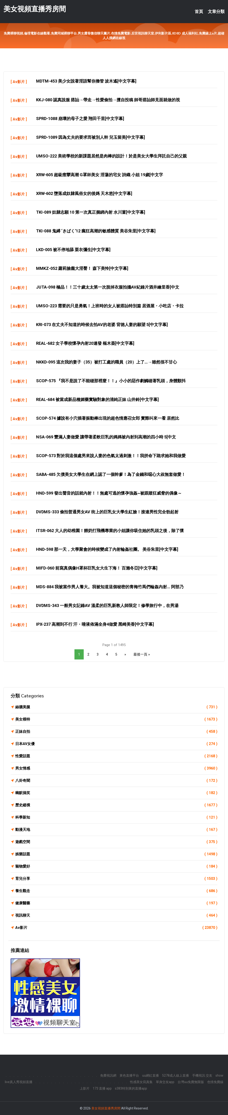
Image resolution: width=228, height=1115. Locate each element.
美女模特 (116, 719)
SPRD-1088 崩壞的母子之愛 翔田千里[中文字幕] (80, 118)
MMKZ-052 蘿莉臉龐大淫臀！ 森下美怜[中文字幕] (82, 268)
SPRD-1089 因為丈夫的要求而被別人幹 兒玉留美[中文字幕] (90, 137)
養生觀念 (116, 891)
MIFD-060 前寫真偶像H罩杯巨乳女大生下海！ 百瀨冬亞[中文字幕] (96, 568)
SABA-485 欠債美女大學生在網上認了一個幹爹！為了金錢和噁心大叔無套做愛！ (110, 474)
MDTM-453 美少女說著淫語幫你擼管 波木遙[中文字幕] (86, 81)
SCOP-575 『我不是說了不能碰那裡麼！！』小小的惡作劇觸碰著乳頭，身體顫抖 (111, 380)
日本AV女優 (116, 744)
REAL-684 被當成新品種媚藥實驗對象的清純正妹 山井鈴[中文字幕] (97, 399)
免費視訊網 (108, 1075)
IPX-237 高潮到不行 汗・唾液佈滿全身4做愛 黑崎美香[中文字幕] (95, 624)
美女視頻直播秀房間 (34, 9)
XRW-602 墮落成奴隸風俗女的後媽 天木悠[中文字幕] (84, 193)
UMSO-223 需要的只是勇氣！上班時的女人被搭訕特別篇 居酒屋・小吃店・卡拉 (110, 305)
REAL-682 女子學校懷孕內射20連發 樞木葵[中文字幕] (85, 343)
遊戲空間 (116, 842)
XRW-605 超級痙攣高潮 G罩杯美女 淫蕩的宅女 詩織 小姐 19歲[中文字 (99, 174)
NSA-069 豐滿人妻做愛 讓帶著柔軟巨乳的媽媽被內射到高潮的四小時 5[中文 (106, 436)
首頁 (199, 11)
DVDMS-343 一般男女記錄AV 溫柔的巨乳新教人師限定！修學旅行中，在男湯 (107, 605)
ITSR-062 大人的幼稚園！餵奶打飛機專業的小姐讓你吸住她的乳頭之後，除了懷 (110, 530)
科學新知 (116, 817)
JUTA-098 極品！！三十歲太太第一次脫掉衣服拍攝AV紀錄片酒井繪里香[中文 (107, 287)
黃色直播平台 (129, 1075)
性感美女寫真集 (141, 1082)
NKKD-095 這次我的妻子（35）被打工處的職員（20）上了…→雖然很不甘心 (106, 362)
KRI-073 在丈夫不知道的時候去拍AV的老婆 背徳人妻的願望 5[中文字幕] (102, 324)
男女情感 (116, 768)
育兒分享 (116, 878)
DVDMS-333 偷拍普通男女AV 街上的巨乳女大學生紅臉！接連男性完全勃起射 (107, 511)
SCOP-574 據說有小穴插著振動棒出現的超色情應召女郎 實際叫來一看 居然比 (107, 418)
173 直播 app (102, 1088)
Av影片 (19, 82)
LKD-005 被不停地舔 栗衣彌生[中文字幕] (73, 249)
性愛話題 (116, 756)
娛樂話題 (116, 854)
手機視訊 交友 (202, 1075)
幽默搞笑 (116, 793)
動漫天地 (116, 829)
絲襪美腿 (116, 707)
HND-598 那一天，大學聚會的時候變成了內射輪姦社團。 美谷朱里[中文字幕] (107, 549)
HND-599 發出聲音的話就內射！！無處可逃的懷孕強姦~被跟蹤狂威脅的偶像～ (109, 493)
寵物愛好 (116, 866)
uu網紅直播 (150, 1075)
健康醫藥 (116, 903)
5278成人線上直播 (175, 1075)
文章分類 (216, 11)
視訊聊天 (116, 915)
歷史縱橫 (116, 805)
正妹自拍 (116, 731)
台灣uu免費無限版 (191, 1082)
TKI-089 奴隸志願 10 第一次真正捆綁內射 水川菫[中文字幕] (90, 212)
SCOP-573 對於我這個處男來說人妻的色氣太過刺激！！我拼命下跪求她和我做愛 (111, 455)
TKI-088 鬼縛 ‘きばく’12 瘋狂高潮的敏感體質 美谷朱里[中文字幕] (96, 230)
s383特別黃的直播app (131, 1088)
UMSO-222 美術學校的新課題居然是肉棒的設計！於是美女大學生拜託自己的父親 (111, 156)
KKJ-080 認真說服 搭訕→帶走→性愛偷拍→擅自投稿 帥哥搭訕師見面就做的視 (108, 99)
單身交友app (165, 1082)
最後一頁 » (141, 654)
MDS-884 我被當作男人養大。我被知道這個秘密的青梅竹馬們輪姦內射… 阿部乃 (110, 586)
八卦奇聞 (116, 780)
